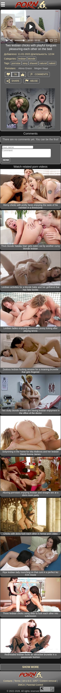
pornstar (16, 63)
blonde (31, 58)
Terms (17, 681)
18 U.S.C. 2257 (30, 681)
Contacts (7, 681)
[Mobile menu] (3, 4)
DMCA (21, 684)
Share (15, 80)
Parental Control (35, 684)
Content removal (48, 681)
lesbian (22, 58)
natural (43, 63)
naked (52, 63)
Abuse (34, 80)
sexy (25, 63)
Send (6, 160)
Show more (30, 667)
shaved (33, 63)
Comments (41, 74)
